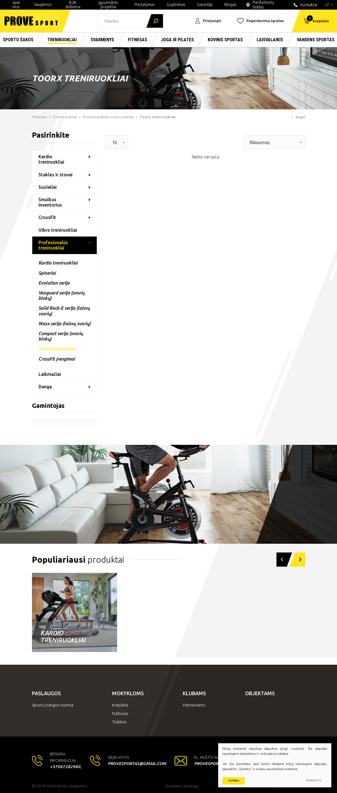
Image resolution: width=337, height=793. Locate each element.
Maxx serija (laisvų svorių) (64, 323)
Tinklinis (119, 722)
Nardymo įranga (249, 640)
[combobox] (117, 142)
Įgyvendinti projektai (108, 4)
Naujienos (43, 4)
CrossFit (47, 217)
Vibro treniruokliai (57, 230)
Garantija (204, 4)
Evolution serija (54, 282)
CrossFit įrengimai (56, 358)
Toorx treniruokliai (57, 348)
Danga (45, 386)
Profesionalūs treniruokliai (108, 117)
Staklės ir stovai (55, 174)
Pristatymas (144, 4)
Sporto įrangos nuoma (52, 705)
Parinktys (313, 780)
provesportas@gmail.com (137, 763)
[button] (281, 559)
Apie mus (16, 4)
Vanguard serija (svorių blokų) (61, 295)
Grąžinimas (176, 4)
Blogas (230, 4)
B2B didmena (72, 4)
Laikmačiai (49, 374)
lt (329, 4)
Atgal (298, 117)
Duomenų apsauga (181, 786)
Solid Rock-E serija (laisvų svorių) (64, 311)
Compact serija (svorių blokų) (60, 336)
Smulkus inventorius (50, 202)
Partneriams (194, 705)
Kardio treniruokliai (51, 159)
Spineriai (47, 273)
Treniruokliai (65, 117)
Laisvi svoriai (153, 640)
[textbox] (112, 142)
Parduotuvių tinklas (259, 4)
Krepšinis (120, 705)
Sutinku (233, 780)
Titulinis (39, 117)
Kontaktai (305, 5)
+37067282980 (65, 766)
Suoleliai (47, 187)
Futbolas (120, 713)
